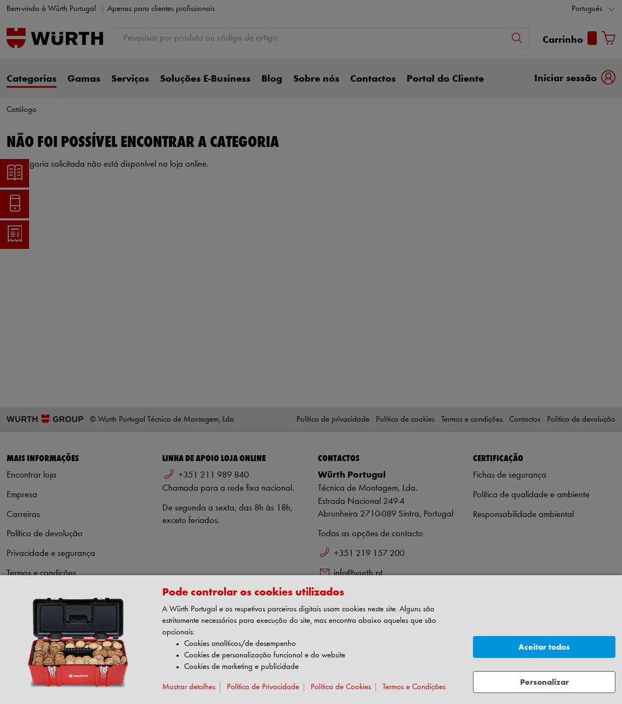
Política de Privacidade (263, 687)
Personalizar (544, 682)
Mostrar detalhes (188, 687)
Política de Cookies (341, 687)
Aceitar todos (544, 647)
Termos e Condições (414, 687)
